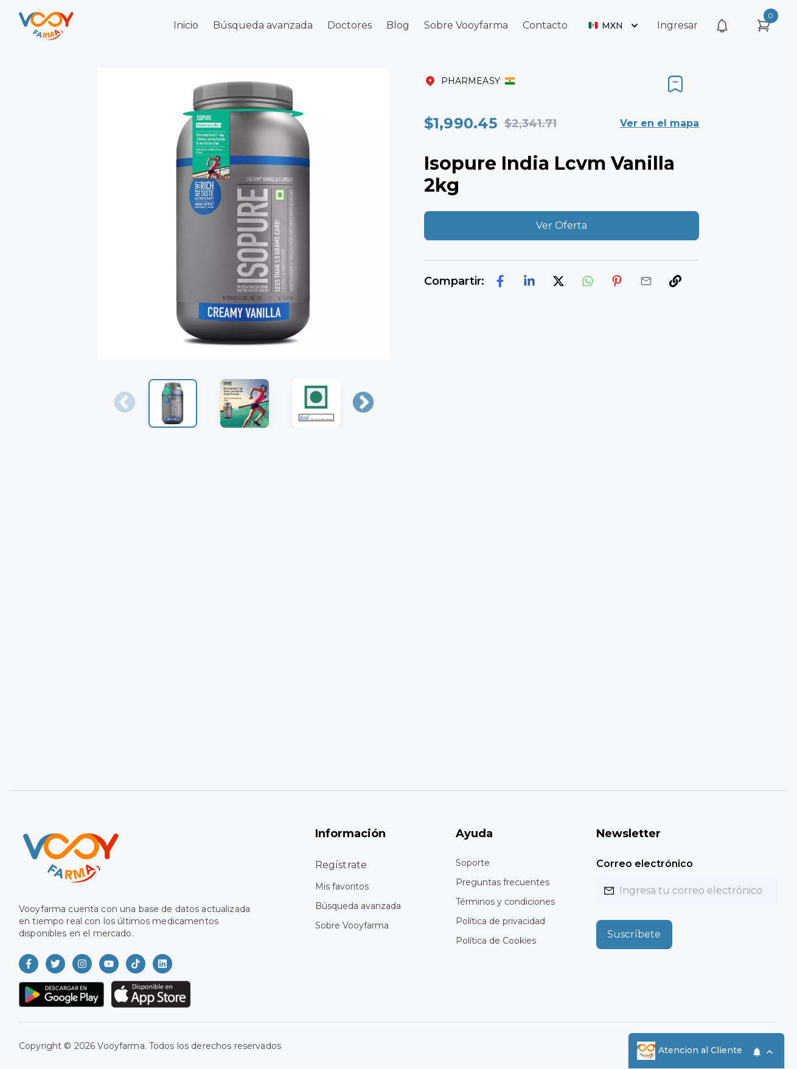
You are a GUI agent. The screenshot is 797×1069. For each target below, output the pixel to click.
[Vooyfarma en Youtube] (109, 963)
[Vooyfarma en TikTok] (135, 963)
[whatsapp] (588, 281)
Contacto (545, 25)
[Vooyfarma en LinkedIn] (162, 963)
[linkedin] (529, 281)
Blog (397, 25)
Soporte (473, 862)
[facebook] (500, 281)
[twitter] (558, 281)
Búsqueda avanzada (263, 25)
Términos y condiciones (505, 901)
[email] (646, 281)
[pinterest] (617, 281)
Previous (124, 403)
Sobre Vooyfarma (466, 25)
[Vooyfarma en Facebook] (28, 963)
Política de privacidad (500, 921)
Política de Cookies (496, 940)
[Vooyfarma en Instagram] (82, 963)
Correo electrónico (644, 863)
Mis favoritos (342, 886)
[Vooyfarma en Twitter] (55, 963)
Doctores (349, 25)
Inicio (185, 25)
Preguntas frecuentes (502, 882)
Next (363, 403)
